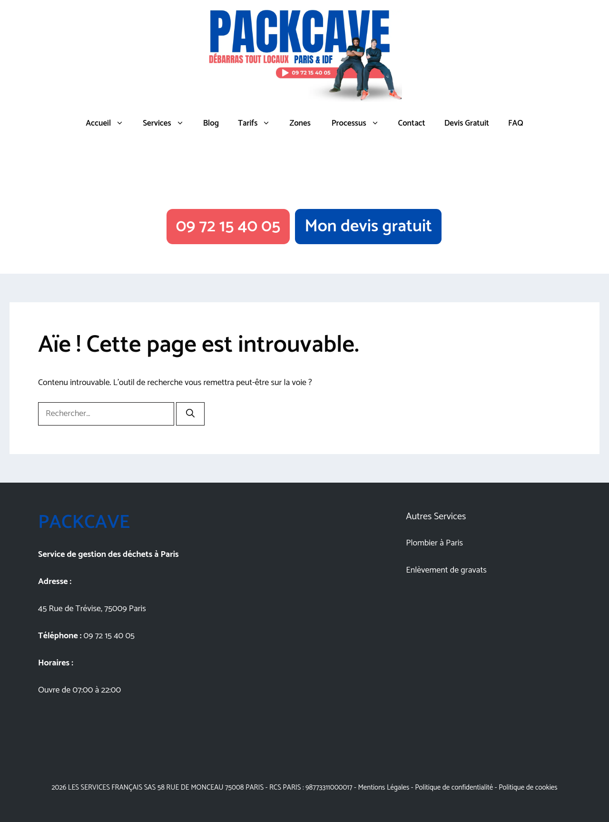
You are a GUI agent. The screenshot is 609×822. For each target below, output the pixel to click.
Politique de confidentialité (454, 787)
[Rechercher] (190, 414)
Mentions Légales (383, 787)
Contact (411, 123)
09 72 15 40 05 (228, 226)
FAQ (515, 123)
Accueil (109, 123)
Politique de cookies (528, 787)
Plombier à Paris (434, 543)
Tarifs (259, 123)
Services (168, 123)
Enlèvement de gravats (446, 570)
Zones (299, 123)
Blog (211, 123)
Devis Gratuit (466, 123)
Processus (359, 123)
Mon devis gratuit (368, 226)
